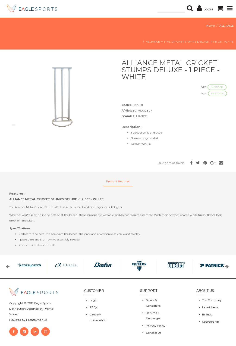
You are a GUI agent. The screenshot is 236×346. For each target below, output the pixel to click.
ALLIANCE (226, 25)
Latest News (210, 307)
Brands (207, 314)
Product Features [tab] (117, 181)
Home (210, 25)
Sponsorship (210, 321)
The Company (212, 300)
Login (94, 300)
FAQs (93, 307)
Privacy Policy (155, 325)
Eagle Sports (42, 303)
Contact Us (153, 332)
